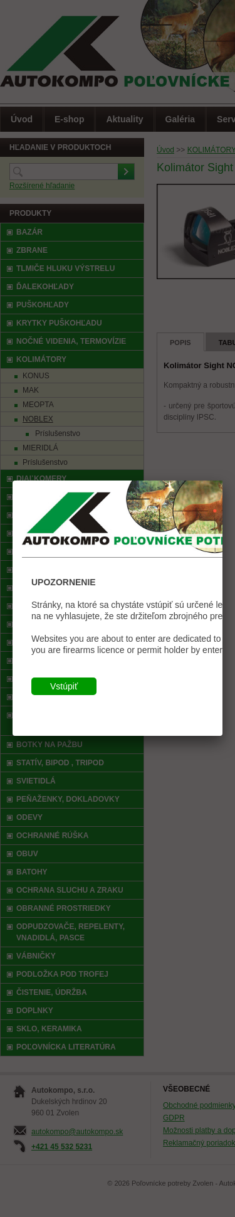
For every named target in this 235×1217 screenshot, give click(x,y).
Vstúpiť (64, 686)
